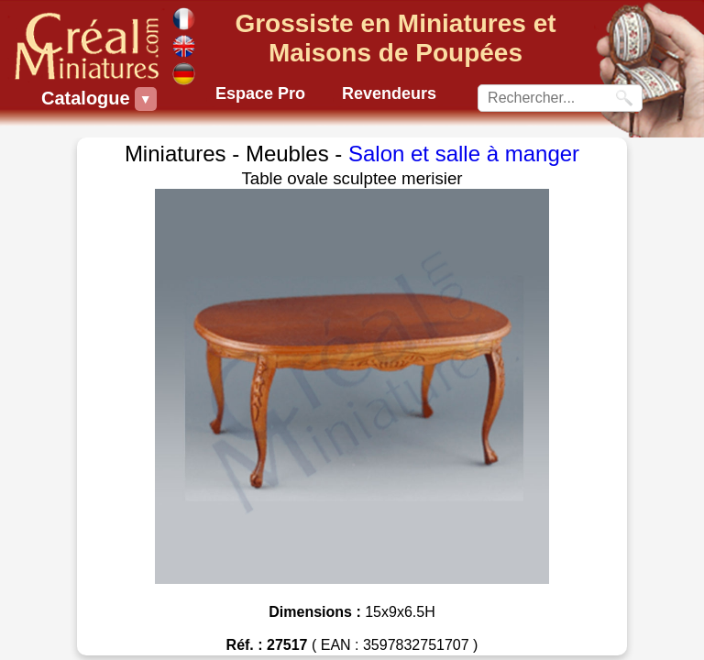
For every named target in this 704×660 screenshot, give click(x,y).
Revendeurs (389, 93)
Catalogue (88, 99)
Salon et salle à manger (463, 153)
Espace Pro (260, 93)
